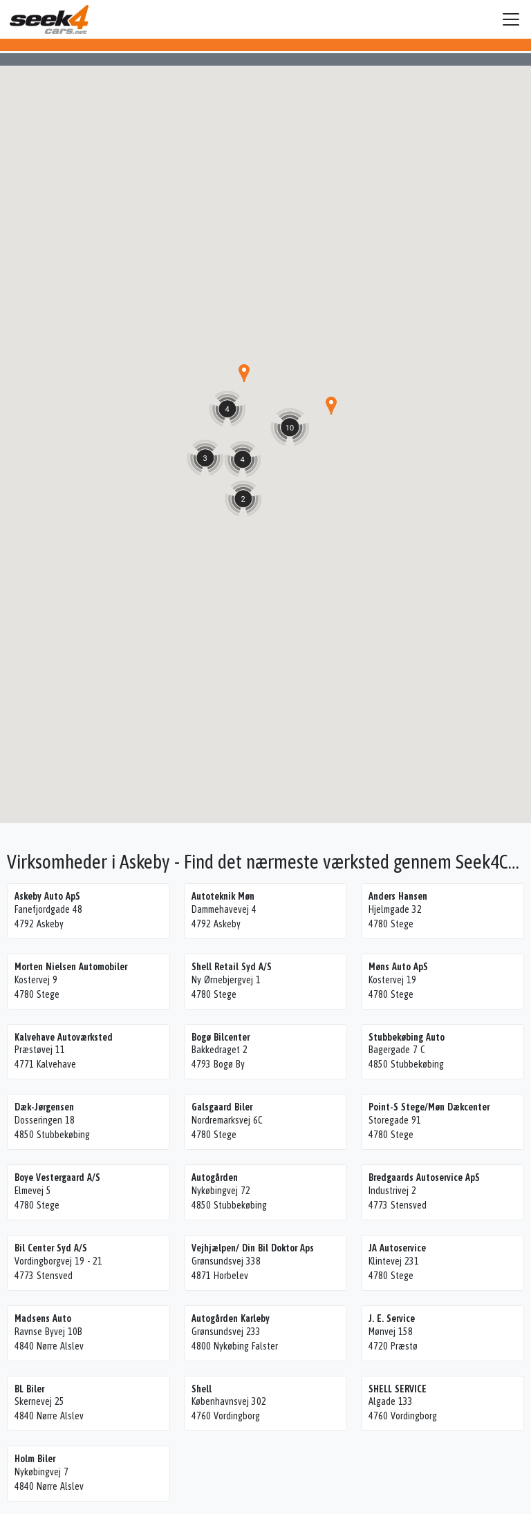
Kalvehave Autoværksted (64, 1037)
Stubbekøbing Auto (407, 1037)
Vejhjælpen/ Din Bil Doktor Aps (253, 1247)
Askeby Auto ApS (47, 896)
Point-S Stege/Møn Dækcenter (429, 1107)
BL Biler (29, 1388)
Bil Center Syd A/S (51, 1247)
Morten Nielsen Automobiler (71, 966)
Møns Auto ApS (398, 966)
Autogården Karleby (231, 1318)
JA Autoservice (397, 1247)
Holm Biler (35, 1458)
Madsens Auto (43, 1318)
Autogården (215, 1177)
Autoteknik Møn (223, 896)
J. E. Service (392, 1318)
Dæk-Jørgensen (44, 1107)
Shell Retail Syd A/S (232, 966)
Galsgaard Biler (222, 1107)
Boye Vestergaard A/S (57, 1177)
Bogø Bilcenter (221, 1037)
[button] (331, 406)
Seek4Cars (49, 19)
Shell (202, 1388)
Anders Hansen (398, 896)
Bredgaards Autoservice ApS (424, 1177)
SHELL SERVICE (398, 1388)
